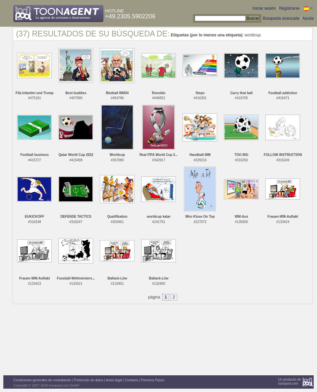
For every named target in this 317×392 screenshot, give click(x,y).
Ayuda (308, 18)
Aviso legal (114, 380)
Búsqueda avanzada (281, 18)
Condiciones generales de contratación (42, 380)
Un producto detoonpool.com (289, 381)
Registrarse (289, 8)
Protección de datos (88, 380)
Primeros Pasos (153, 380)
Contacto (131, 380)
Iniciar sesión (264, 8)
